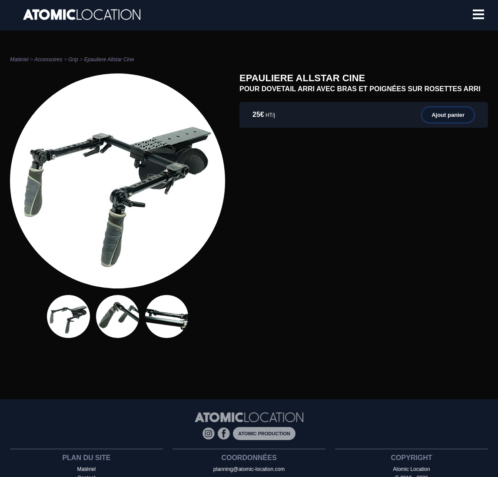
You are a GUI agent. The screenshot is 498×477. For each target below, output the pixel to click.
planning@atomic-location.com (249, 469)
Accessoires (48, 59)
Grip (73, 59)
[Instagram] (210, 433)
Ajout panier (448, 115)
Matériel (19, 59)
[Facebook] (225, 433)
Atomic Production (264, 433)
